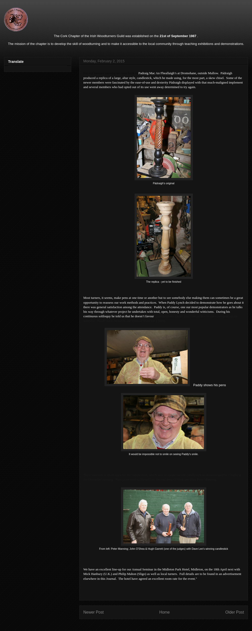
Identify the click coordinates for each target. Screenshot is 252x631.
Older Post (234, 612)
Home (164, 612)
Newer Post (93, 612)
